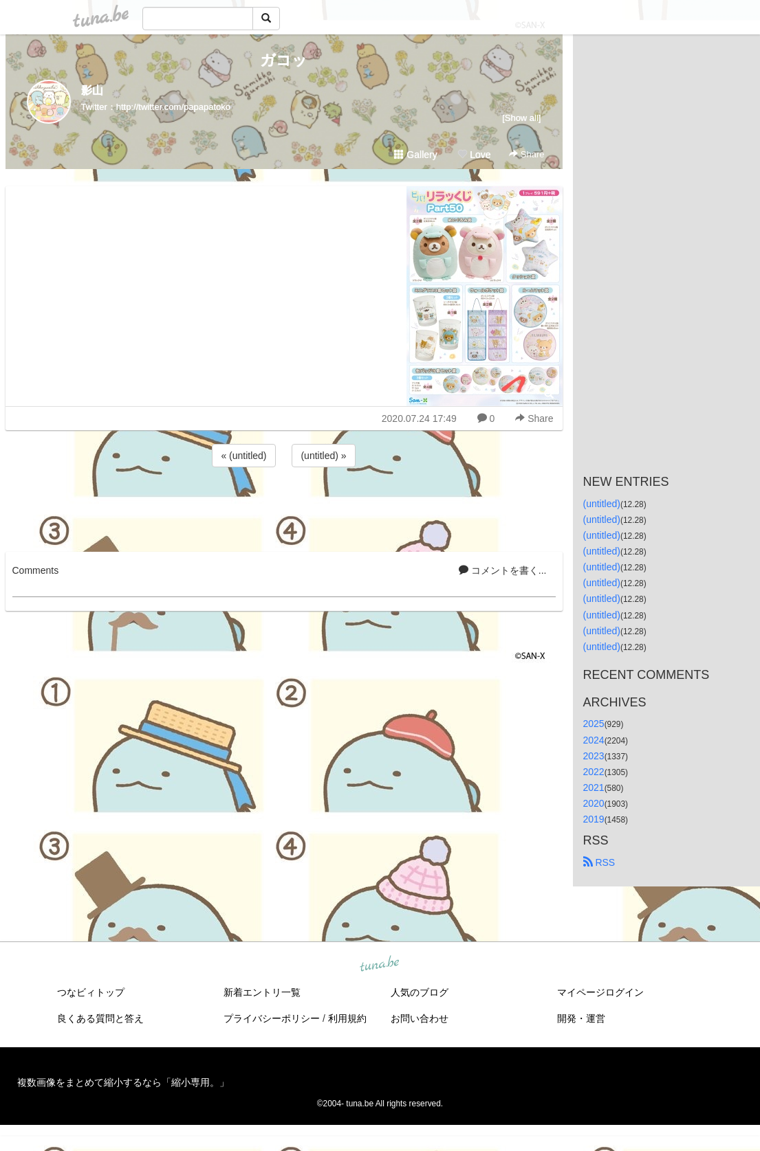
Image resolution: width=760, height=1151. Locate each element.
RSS (599, 862)
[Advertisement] (284, 507)
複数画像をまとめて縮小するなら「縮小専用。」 (123, 1082)
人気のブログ (419, 992)
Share (526, 154)
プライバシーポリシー (272, 1018)
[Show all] (521, 118)
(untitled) (601, 503)
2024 (594, 740)
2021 (594, 787)
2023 (594, 755)
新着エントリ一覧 (262, 992)
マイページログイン (600, 992)
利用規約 (347, 1018)
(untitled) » (323, 455)
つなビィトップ (90, 992)
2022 (594, 771)
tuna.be (379, 964)
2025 (594, 723)
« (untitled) (243, 455)
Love (473, 154)
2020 (594, 803)
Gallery (415, 154)
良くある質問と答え (100, 1018)
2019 (594, 819)
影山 (92, 90)
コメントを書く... (503, 570)
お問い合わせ (419, 1018)
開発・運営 (581, 1018)
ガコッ (283, 60)
